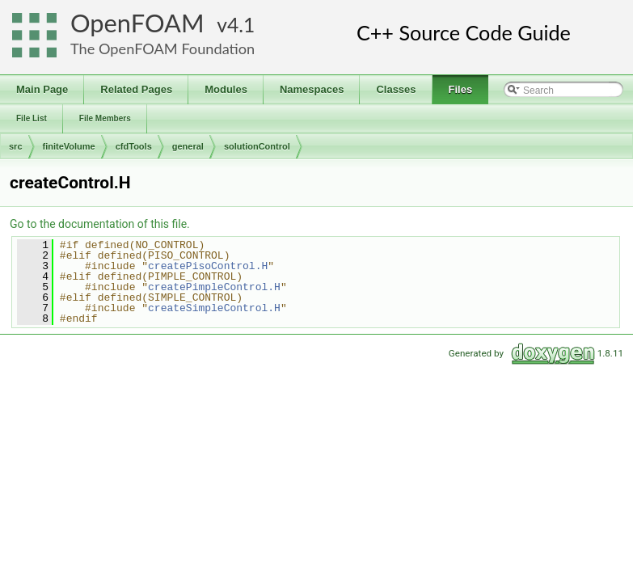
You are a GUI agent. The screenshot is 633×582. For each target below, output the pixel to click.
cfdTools (134, 146)
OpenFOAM (137, 23)
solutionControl (257, 146)
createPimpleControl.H (214, 287)
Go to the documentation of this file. (100, 223)
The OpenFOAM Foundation (162, 48)
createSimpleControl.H (214, 308)
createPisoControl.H (208, 266)
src (16, 146)
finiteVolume (69, 146)
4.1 (241, 24)
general (188, 146)
